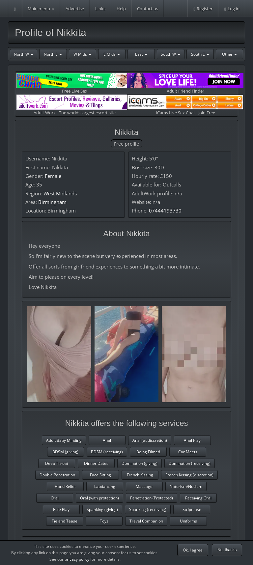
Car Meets (187, 452)
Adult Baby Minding (64, 440)
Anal (107, 440)
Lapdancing (104, 486)
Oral (55, 498)
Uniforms (188, 521)
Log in (231, 9)
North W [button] (23, 54)
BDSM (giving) (65, 452)
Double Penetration (57, 475)
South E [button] (200, 54)
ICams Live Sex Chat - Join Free (185, 105)
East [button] (141, 54)
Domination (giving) (139, 463)
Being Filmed (148, 452)
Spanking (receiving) (147, 509)
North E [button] (53, 54)
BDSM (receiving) (107, 452)
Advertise (75, 9)
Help (121, 9)
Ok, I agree (193, 550)
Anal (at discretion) (149, 440)
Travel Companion (146, 521)
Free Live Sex (74, 83)
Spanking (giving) (102, 509)
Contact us (147, 9)
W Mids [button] (82, 54)
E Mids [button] (111, 54)
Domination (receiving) (190, 463)
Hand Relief (65, 486)
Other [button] (229, 54)
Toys (104, 521)
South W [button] (170, 54)
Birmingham (52, 202)
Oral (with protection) (99, 498)
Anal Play (192, 440)
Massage (144, 486)
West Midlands (60, 193)
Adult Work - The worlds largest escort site (74, 105)
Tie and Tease (64, 521)
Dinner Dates (96, 463)
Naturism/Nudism (186, 486)
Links (100, 9)
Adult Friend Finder (185, 83)
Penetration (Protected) (151, 498)
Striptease (192, 509)
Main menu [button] (41, 9)
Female (53, 176)
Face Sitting (100, 475)
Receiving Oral (198, 498)
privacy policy (77, 559)
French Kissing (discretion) (189, 475)
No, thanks (227, 550)
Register (203, 9)
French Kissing (140, 475)
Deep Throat (56, 463)
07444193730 (165, 210)
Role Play (61, 509)
